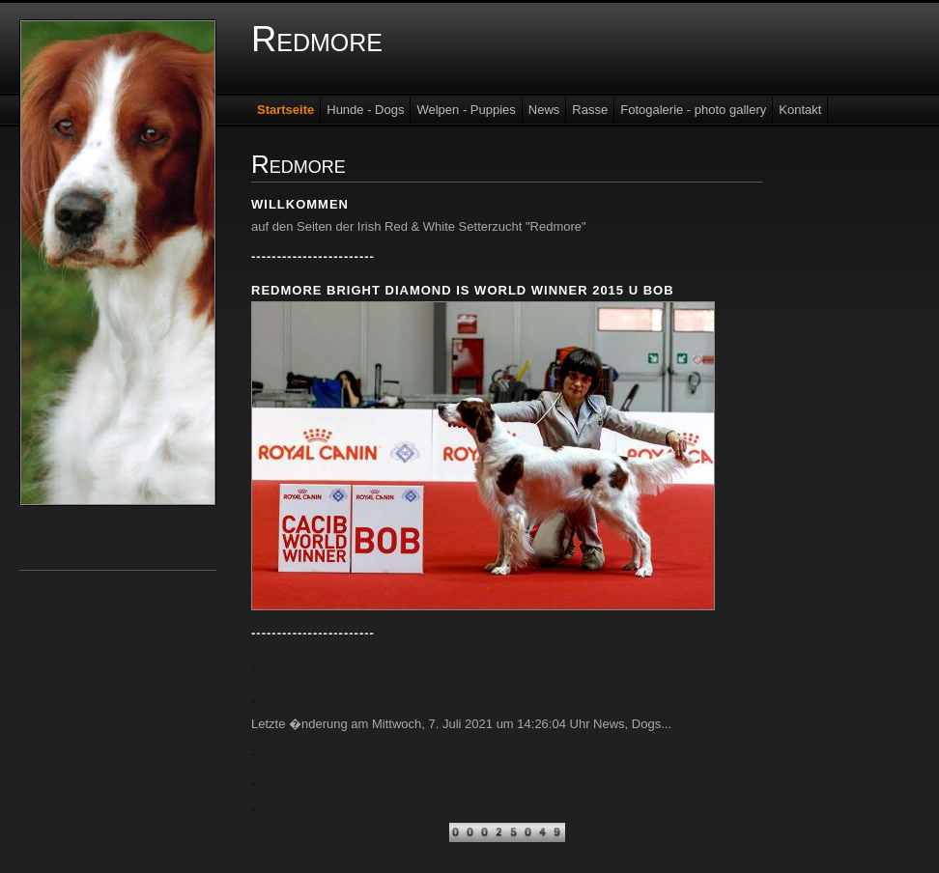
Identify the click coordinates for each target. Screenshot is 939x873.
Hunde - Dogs (365, 109)
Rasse (590, 109)
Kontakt (800, 109)
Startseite (285, 109)
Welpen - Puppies (465, 109)
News (544, 109)
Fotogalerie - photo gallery (693, 109)
